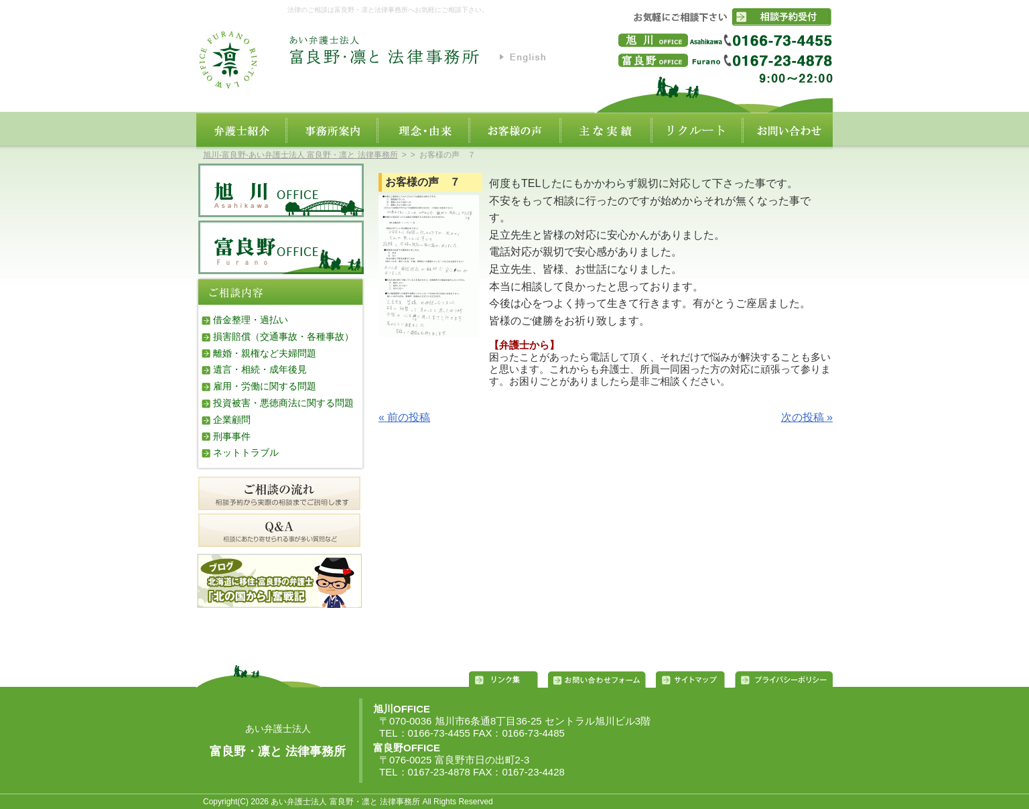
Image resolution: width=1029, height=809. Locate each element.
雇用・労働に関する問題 (264, 386)
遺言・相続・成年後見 (260, 369)
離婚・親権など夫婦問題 (264, 353)
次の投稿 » (807, 417)
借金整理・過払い (250, 319)
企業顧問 (232, 419)
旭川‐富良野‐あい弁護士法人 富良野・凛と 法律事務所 (300, 155)
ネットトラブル (246, 452)
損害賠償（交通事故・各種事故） (283, 336)
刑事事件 (232, 436)
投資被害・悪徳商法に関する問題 (283, 402)
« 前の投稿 (404, 417)
